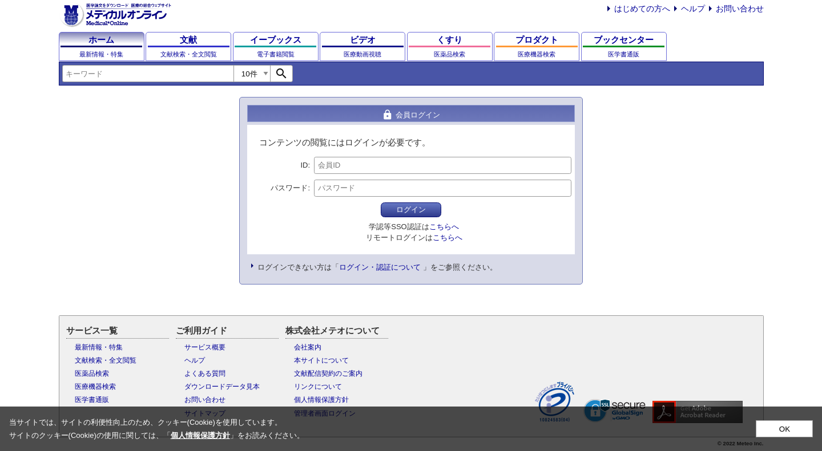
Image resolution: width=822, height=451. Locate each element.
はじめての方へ (642, 8)
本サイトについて (321, 360)
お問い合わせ (740, 8)
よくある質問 (204, 373)
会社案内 (307, 347)
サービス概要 (204, 347)
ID (304, 165)
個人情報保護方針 (321, 400)
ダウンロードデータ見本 (222, 387)
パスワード (289, 188)
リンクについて (318, 387)
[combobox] (147, 73)
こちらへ (444, 226)
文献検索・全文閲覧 (105, 360)
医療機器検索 (95, 387)
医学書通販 (92, 400)
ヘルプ (693, 8)
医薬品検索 (92, 373)
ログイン (411, 209)
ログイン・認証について (380, 267)
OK (784, 429)
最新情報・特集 (99, 347)
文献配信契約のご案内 (328, 373)
